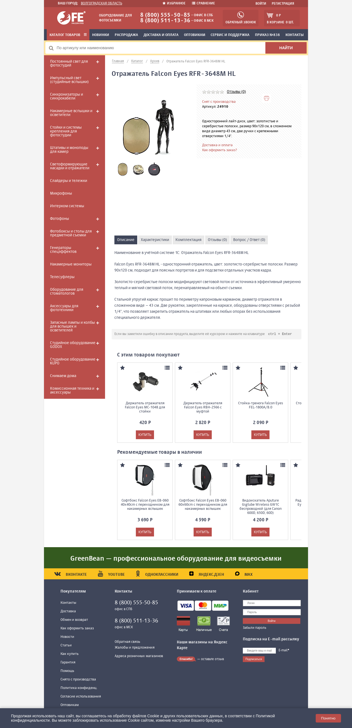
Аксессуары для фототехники (64, 308)
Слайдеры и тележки (68, 181)
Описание (125, 240)
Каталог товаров (68, 35)
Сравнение (203, 3)
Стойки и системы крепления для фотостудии (66, 131)
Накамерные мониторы (71, 264)
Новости (67, 637)
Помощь (67, 671)
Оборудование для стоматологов (66, 291)
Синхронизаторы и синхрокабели (66, 96)
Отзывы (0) (236, 92)
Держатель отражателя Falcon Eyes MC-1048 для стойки (145, 408)
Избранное (174, 3)
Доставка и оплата (161, 35)
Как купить (70, 654)
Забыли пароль (254, 628)
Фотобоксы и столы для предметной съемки (71, 233)
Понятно (328, 718)
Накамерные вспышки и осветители (71, 113)
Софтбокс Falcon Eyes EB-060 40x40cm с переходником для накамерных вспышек (145, 505)
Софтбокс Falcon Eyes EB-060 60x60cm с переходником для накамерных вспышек (202, 505)
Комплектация (188, 240)
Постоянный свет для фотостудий (69, 63)
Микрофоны (61, 193)
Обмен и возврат (74, 620)
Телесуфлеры (62, 277)
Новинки (100, 35)
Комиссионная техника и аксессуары (72, 390)
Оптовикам (194, 35)
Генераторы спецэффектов (63, 250)
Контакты (294, 35)
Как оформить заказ (77, 628)
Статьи (66, 645)
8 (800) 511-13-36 (165, 20)
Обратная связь (127, 642)
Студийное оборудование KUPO (72, 361)
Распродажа (126, 35)
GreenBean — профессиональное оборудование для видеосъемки (176, 559)
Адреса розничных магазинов (139, 656)
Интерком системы (67, 206)
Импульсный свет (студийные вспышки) (69, 80)
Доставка (68, 611)
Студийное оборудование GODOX (72, 345)
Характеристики (155, 240)
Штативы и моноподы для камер (69, 150)
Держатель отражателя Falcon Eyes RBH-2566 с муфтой (202, 408)
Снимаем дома (63, 376)
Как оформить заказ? (219, 150)
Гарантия (68, 663)
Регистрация (283, 3)
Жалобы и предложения (135, 648)
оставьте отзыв (212, 659)
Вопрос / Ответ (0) (249, 240)
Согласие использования (81, 697)
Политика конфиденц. (79, 688)
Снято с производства (78, 680)
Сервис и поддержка (230, 35)
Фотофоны (59, 219)
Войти (260, 3)
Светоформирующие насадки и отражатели (69, 166)
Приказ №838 (267, 35)
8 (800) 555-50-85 (165, 15)
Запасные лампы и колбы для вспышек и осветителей (72, 326)
